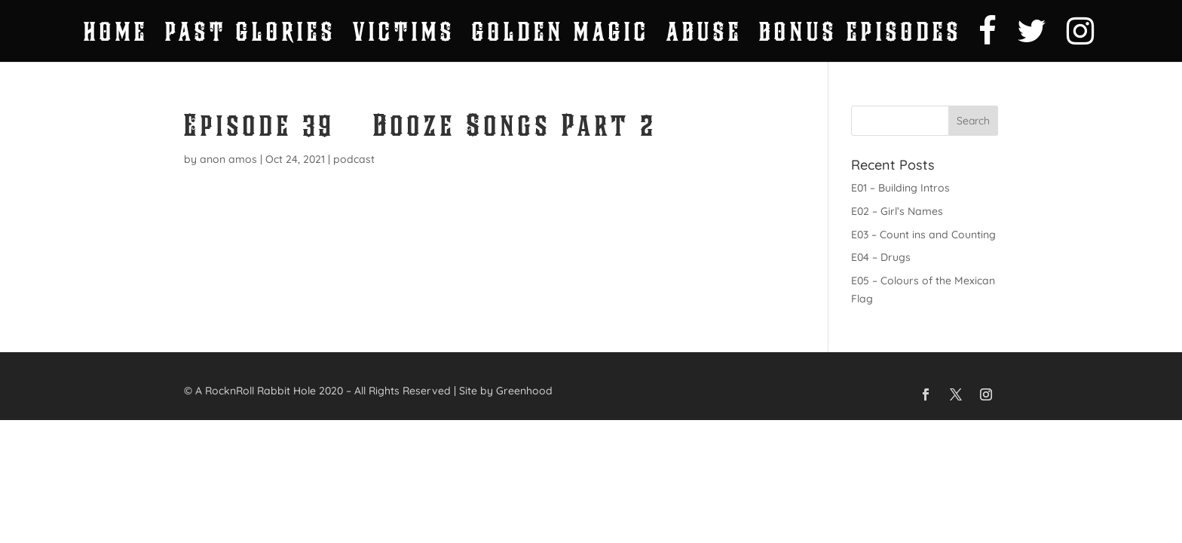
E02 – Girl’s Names (897, 211)
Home (116, 36)
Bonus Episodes (860, 36)
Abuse (704, 36)
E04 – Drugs (881, 257)
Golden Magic (561, 36)
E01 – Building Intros (900, 188)
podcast (354, 159)
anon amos (228, 159)
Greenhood (524, 390)
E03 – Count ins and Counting (923, 234)
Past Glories (250, 36)
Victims (404, 36)
